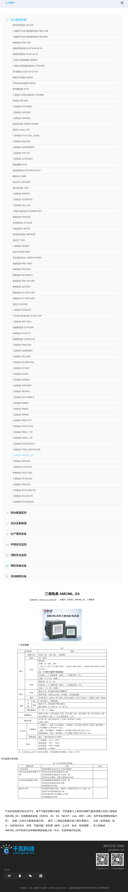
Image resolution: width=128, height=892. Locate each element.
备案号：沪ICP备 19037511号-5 (54, 888)
